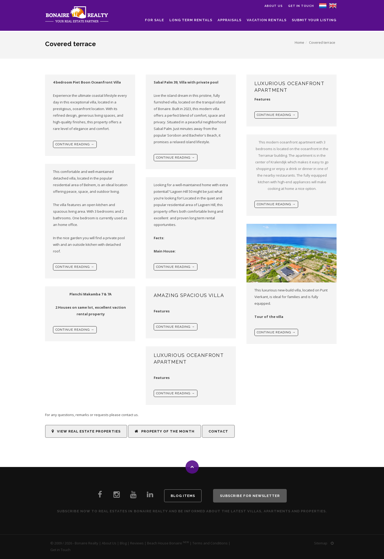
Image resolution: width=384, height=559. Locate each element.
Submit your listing (314, 20)
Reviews (137, 543)
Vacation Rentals (266, 20)
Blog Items (183, 496)
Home (299, 42)
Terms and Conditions (210, 543)
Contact (218, 431)
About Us (109, 543)
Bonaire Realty (86, 543)
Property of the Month (165, 431)
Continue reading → (74, 144)
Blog (123, 543)
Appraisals (229, 20)
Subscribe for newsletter (250, 496)
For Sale (154, 20)
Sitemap (320, 543)
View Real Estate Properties (86, 431)
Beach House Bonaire (164, 543)
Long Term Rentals (190, 20)
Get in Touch (301, 6)
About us (273, 6)
